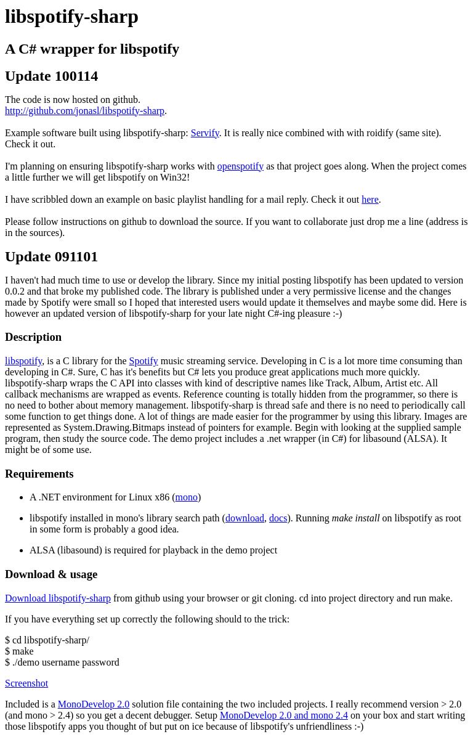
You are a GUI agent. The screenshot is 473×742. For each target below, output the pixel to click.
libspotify (23, 361)
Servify (205, 133)
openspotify (240, 166)
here (370, 199)
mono (187, 497)
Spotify (143, 361)
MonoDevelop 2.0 (93, 704)
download (244, 518)
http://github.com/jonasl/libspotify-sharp (84, 110)
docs (278, 518)
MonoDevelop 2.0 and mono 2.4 (284, 715)
